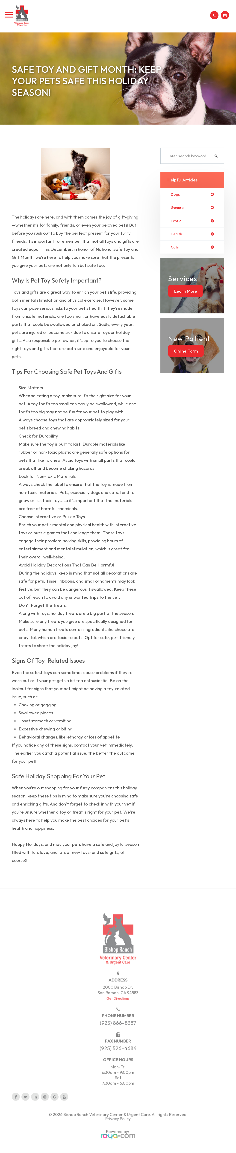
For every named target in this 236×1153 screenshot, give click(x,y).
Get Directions (118, 1005)
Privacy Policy (118, 1126)
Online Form (186, 352)
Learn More (185, 292)
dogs (175, 194)
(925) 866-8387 (118, 1030)
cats (175, 248)
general (178, 208)
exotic (176, 221)
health (177, 234)
